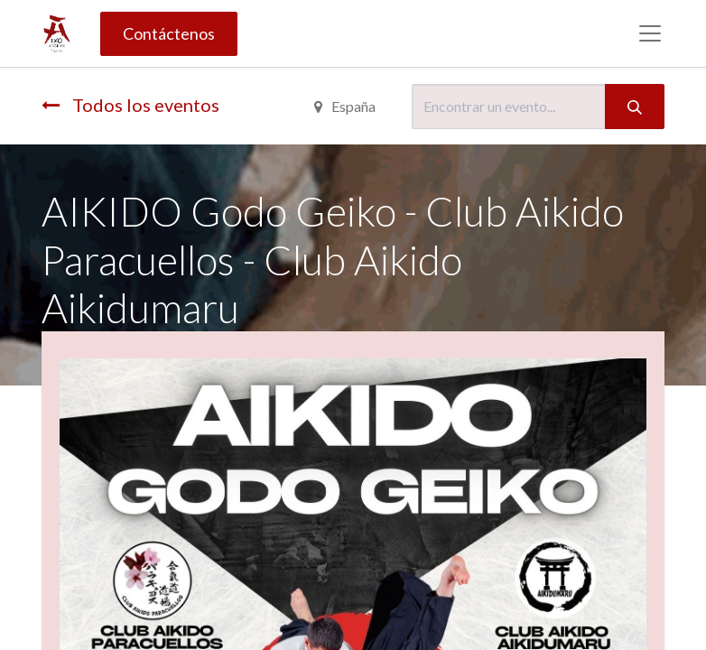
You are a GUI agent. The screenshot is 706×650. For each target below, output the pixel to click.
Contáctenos (169, 33)
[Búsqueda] (634, 106)
